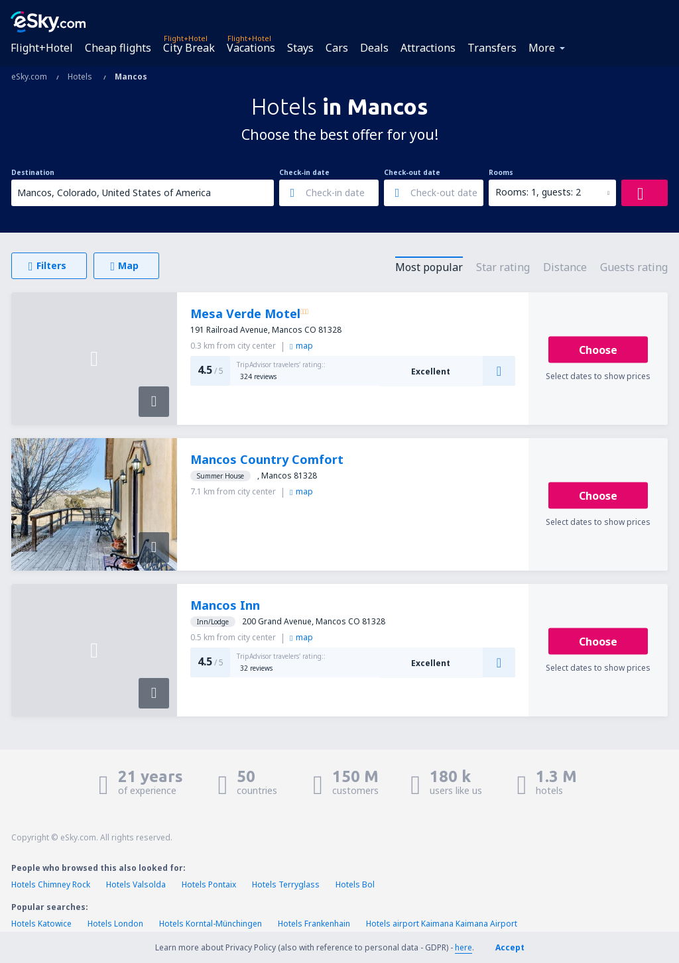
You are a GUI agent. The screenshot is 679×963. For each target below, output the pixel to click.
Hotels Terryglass (286, 884)
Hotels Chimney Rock (50, 884)
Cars (337, 47)
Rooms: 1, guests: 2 (538, 192)
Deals (374, 47)
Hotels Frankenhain (314, 923)
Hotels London (115, 923)
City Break (189, 47)
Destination (32, 172)
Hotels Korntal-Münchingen (210, 923)
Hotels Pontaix (209, 884)
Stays (300, 47)
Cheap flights (118, 47)
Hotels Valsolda (136, 884)
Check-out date (412, 172)
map (301, 345)
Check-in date (304, 172)
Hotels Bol (355, 884)
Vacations (251, 47)
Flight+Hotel (42, 47)
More (541, 47)
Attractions (428, 47)
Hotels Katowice (41, 923)
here (463, 947)
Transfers (492, 47)
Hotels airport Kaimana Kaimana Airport (441, 923)
